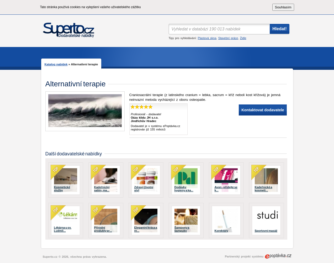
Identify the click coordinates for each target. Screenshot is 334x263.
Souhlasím (283, 7)
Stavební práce (228, 38)
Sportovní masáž (266, 230)
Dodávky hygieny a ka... (183, 189)
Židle (243, 38)
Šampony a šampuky (181, 229)
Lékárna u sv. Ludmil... (63, 229)
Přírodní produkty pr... (103, 229)
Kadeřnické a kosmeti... (263, 189)
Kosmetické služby (62, 189)
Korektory (221, 230)
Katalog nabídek (56, 64)
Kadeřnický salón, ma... (102, 189)
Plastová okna (207, 38)
